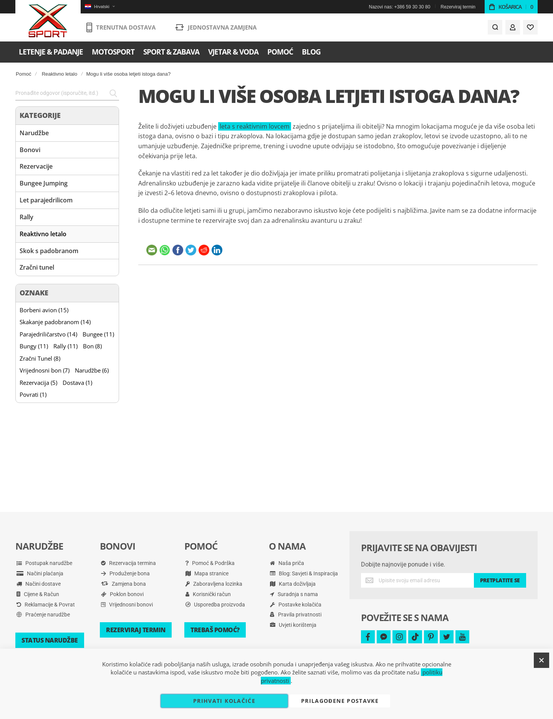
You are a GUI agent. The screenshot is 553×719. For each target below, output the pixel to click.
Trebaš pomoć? (215, 630)
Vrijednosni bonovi (127, 604)
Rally (26, 217)
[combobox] (67, 93)
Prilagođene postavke (340, 700)
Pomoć (23, 74)
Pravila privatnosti (295, 614)
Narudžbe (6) (92, 370)
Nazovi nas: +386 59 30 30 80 (399, 7)
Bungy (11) (34, 346)
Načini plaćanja (40, 573)
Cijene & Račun (38, 594)
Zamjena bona (123, 584)
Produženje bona (125, 573)
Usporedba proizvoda (215, 604)
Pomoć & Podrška (210, 563)
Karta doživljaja (293, 584)
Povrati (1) (33, 394)
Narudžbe (34, 133)
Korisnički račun (208, 594)
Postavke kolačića (295, 604)
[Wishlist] (530, 27)
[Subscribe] (500, 580)
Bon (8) (92, 346)
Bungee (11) (98, 334)
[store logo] (48, 21)
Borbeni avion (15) (44, 310)
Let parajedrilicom (46, 200)
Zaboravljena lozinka (213, 584)
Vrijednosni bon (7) (45, 370)
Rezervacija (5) (38, 382)
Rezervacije (36, 166)
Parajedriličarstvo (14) (48, 334)
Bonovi (30, 150)
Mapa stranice (206, 573)
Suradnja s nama (294, 594)
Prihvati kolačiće (224, 700)
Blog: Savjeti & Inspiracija (304, 573)
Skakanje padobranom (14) (55, 322)
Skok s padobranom (49, 251)
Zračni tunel (37, 267)
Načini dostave (39, 584)
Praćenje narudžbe (43, 614)
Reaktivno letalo (60, 74)
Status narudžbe (50, 640)
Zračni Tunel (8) (40, 358)
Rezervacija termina (128, 563)
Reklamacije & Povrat (46, 604)
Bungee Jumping (44, 183)
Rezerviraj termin (457, 7)
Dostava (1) (77, 382)
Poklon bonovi (122, 594)
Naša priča (287, 563)
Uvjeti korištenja (293, 625)
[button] (100, 6)
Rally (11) (65, 346)
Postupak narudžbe (44, 563)
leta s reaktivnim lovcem (255, 126)
